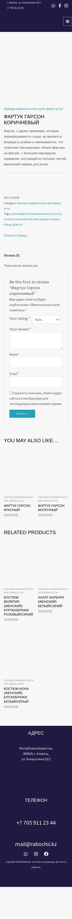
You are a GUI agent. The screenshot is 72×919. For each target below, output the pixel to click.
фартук (17, 256)
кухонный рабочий (26, 251)
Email (14, 406)
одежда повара (49, 251)
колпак (8, 251)
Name (14, 386)
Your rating (19, 350)
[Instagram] (66, 6)
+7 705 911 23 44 (15, 8)
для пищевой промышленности (31, 245)
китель (57, 245)
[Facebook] (60, 6)
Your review (20, 361)
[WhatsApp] (53, 6)
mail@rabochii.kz (36, 876)
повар (8, 256)
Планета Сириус (15, 267)
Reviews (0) (12, 287)
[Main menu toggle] (67, 21)
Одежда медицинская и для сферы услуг (33, 141)
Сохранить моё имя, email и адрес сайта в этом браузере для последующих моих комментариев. (35, 430)
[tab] (36, 287)
